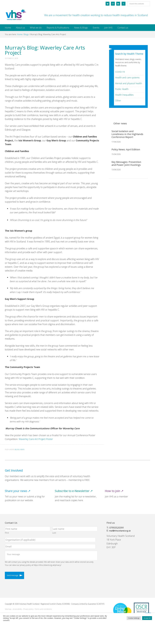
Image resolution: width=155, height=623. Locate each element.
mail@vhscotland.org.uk (120, 530)
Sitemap (8, 609)
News (22, 449)
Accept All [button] (147, 618)
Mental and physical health (128, 83)
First (7, 532)
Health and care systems (127, 77)
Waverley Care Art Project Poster (36, 439)
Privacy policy (28, 609)
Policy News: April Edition (126, 149)
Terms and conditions (43, 609)
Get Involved (14, 470)
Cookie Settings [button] (134, 618)
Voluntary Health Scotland (16, 15)
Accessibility (17, 609)
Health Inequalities (124, 94)
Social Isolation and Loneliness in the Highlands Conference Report (127, 134)
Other (118, 100)
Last (54, 532)
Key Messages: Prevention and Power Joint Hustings (126, 163)
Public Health (121, 89)
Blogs (17, 449)
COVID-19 (120, 71)
